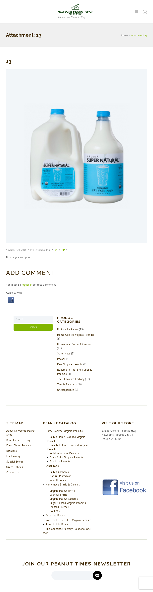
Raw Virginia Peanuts (69, 364)
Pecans (61, 359)
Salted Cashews (59, 472)
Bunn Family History (18, 440)
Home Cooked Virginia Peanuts (75, 334)
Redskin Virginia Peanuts (64, 453)
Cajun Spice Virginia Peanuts (66, 457)
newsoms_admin (42, 250)
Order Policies (14, 467)
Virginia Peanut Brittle (62, 490)
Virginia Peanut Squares (63, 498)
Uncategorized (65, 390)
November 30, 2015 (16, 250)
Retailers (11, 451)
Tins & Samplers (67, 384)
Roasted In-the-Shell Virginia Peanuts (68, 520)
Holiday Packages (67, 329)
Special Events (15, 461)
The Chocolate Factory (70, 379)
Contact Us (13, 472)
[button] (11, 299)
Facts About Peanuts (18, 445)
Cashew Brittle (58, 494)
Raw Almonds (57, 480)
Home (124, 35)
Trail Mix (54, 511)
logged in (27, 284)
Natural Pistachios (60, 476)
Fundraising (13, 456)
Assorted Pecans (55, 515)
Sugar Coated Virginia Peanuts (67, 503)
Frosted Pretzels (59, 507)
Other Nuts (63, 353)
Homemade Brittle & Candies (74, 344)
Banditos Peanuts (60, 461)
